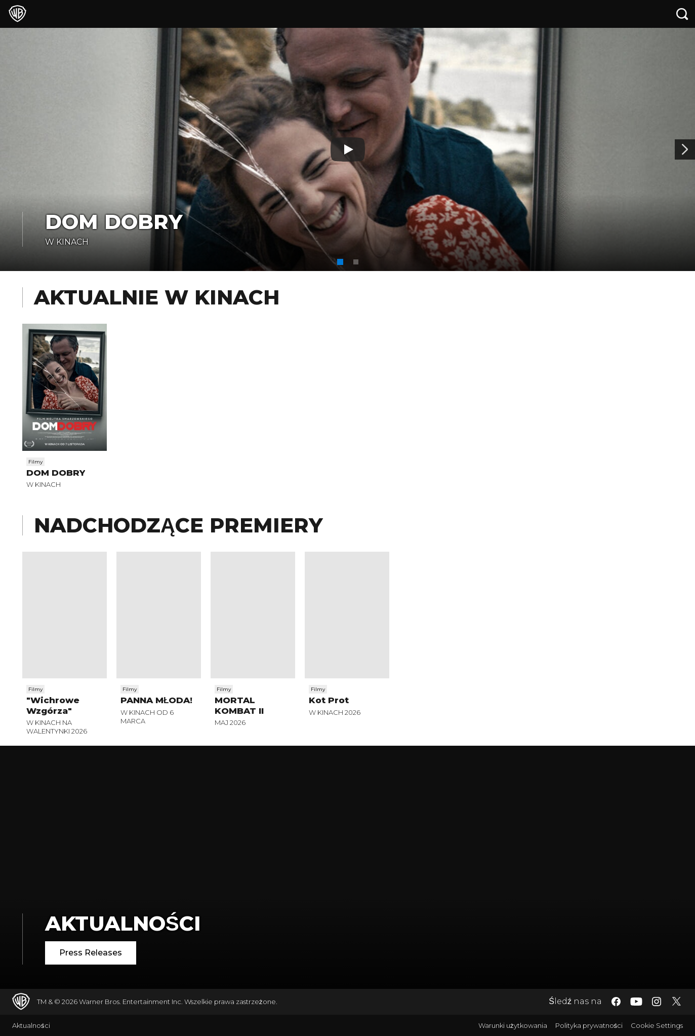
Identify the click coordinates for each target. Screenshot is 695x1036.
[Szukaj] (682, 14)
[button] (340, 262)
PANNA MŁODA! (156, 700)
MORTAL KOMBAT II (239, 705)
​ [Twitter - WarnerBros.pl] (677, 1001)
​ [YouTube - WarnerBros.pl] (636, 1002)
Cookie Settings (657, 1025)
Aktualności (123, 923)
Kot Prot (329, 700)
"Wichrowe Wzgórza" (52, 705)
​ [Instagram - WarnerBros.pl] (656, 1001)
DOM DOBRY (114, 221)
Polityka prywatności (589, 1025)
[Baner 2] (685, 149)
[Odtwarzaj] (348, 149)
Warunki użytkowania (512, 1025)
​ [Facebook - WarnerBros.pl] (616, 1001)
